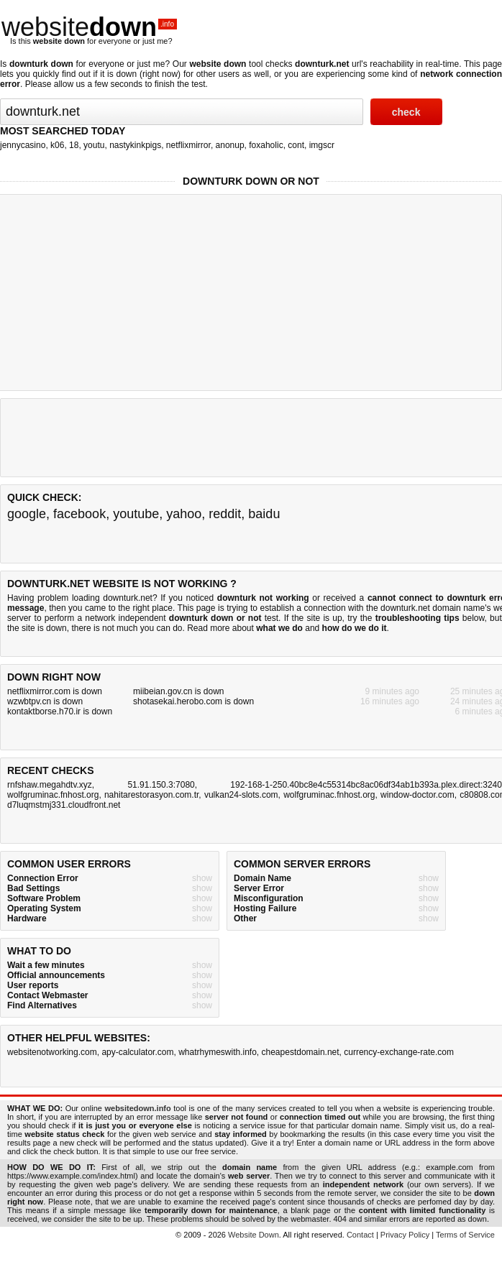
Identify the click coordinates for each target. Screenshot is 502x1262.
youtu (93, 145)
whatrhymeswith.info (217, 1052)
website (89, 27)
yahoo (183, 514)
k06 (57, 145)
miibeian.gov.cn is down (178, 691)
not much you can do (142, 628)
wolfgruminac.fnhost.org (53, 795)
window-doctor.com (417, 795)
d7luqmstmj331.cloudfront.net (63, 805)
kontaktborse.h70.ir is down (59, 711)
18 (73, 145)
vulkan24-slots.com (241, 795)
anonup (230, 145)
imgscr (321, 145)
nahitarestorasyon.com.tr (151, 795)
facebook (79, 514)
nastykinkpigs (135, 145)
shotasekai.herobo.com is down (193, 701)
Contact (360, 1234)
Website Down (253, 1234)
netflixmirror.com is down (54, 691)
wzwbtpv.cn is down (45, 701)
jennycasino (22, 145)
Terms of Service (465, 1234)
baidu (264, 514)
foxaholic (266, 145)
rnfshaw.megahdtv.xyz (49, 785)
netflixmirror (188, 145)
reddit (225, 514)
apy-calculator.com (137, 1052)
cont (296, 145)
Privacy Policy (404, 1234)
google (26, 514)
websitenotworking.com (52, 1052)
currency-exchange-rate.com (399, 1052)
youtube (136, 514)
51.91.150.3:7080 (160, 785)
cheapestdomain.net (300, 1052)
